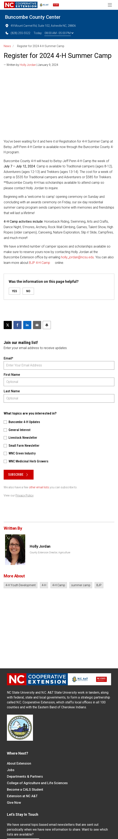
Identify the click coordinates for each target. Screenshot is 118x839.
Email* (8, 358)
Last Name (12, 391)
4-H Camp (58, 585)
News (7, 46)
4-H (44, 585)
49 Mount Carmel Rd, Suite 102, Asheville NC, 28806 (40, 26)
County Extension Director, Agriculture (50, 552)
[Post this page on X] (8, 325)
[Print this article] (47, 325)
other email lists (39, 487)
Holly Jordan (28, 64)
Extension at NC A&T (22, 796)
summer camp (80, 585)
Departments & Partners (25, 776)
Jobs (10, 770)
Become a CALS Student (25, 789)
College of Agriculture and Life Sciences (37, 783)
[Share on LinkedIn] (27, 325)
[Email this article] (37, 325)
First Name (12, 375)
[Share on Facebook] (17, 325)
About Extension (19, 763)
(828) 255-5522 (17, 33)
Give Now (14, 803)
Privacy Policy (24, 495)
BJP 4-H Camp (39, 263)
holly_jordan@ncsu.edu (77, 257)
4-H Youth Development (20, 585)
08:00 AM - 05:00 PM (59, 33)
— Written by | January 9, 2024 (31, 64)
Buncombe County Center (32, 17)
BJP (99, 585)
